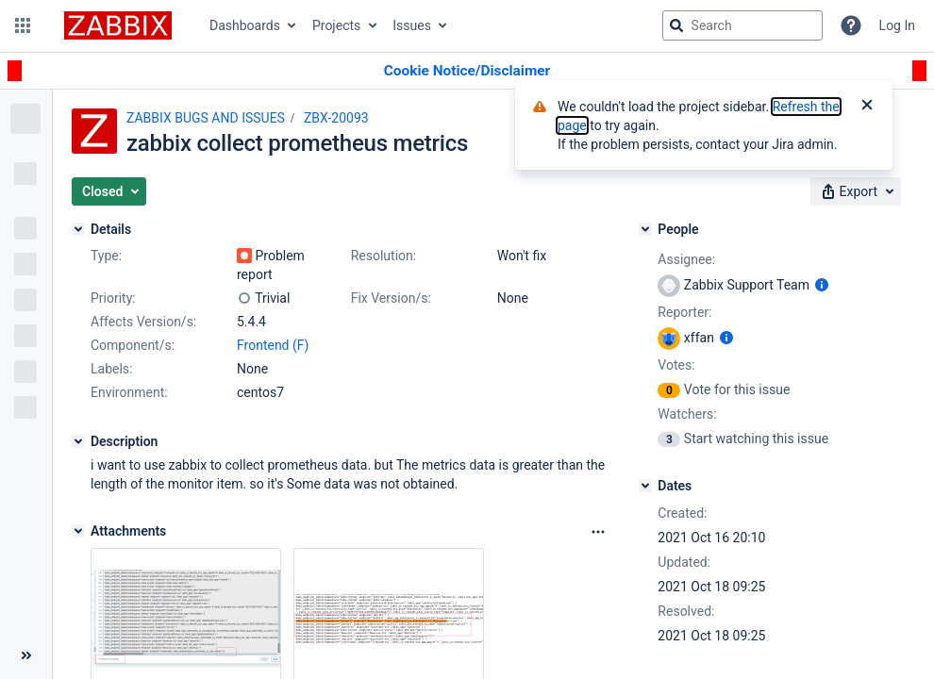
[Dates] (645, 485)
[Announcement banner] (467, 71)
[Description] (78, 441)
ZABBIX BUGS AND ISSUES (205, 117)
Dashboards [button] (244, 25)
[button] (22, 25)
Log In (897, 25)
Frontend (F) (273, 345)
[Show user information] (821, 284)
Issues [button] (411, 25)
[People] (645, 229)
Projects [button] (336, 25)
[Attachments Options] (598, 532)
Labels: (111, 368)
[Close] (867, 106)
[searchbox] (742, 25)
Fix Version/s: (391, 298)
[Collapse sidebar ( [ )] (25, 655)
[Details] (78, 229)
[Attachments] (78, 531)
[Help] (851, 25)
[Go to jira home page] (118, 25)
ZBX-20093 (336, 117)
